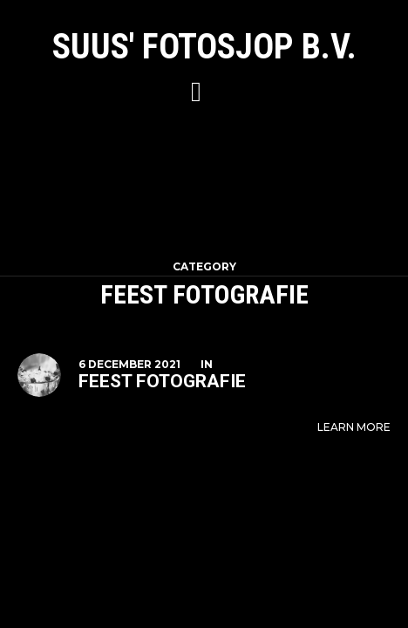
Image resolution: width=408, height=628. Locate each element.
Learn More (354, 426)
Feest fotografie (162, 381)
